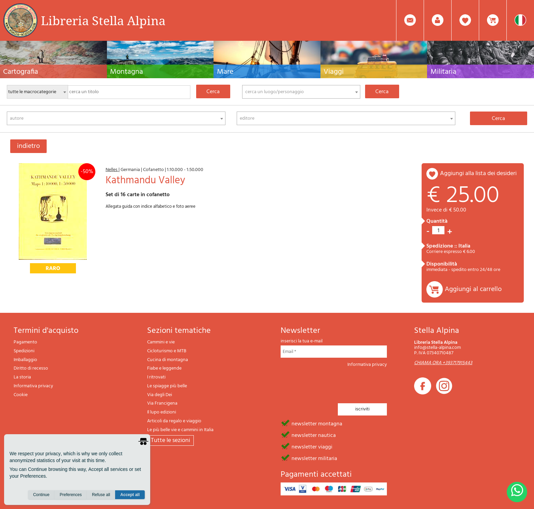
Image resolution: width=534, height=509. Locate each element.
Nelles (112, 170)
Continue (41, 495)
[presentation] (332, 383)
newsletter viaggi (312, 446)
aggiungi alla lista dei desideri (478, 174)
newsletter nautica (314, 435)
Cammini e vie (161, 342)
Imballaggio (25, 359)
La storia (22, 377)
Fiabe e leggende (164, 368)
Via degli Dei (159, 394)
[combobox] (301, 92)
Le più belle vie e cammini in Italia (180, 430)
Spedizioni (24, 351)
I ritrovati (156, 377)
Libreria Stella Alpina (103, 20)
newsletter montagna (317, 423)
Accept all (130, 495)
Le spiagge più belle (167, 386)
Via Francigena (162, 403)
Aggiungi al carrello (473, 289)
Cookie (21, 394)
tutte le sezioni (170, 440)
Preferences (71, 495)
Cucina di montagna (167, 359)
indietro (28, 146)
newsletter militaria (314, 458)
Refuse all (101, 495)
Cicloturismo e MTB (166, 351)
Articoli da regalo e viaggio (174, 421)
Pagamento (25, 342)
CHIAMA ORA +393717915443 (443, 363)
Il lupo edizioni (161, 412)
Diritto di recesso (31, 368)
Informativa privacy (33, 386)
